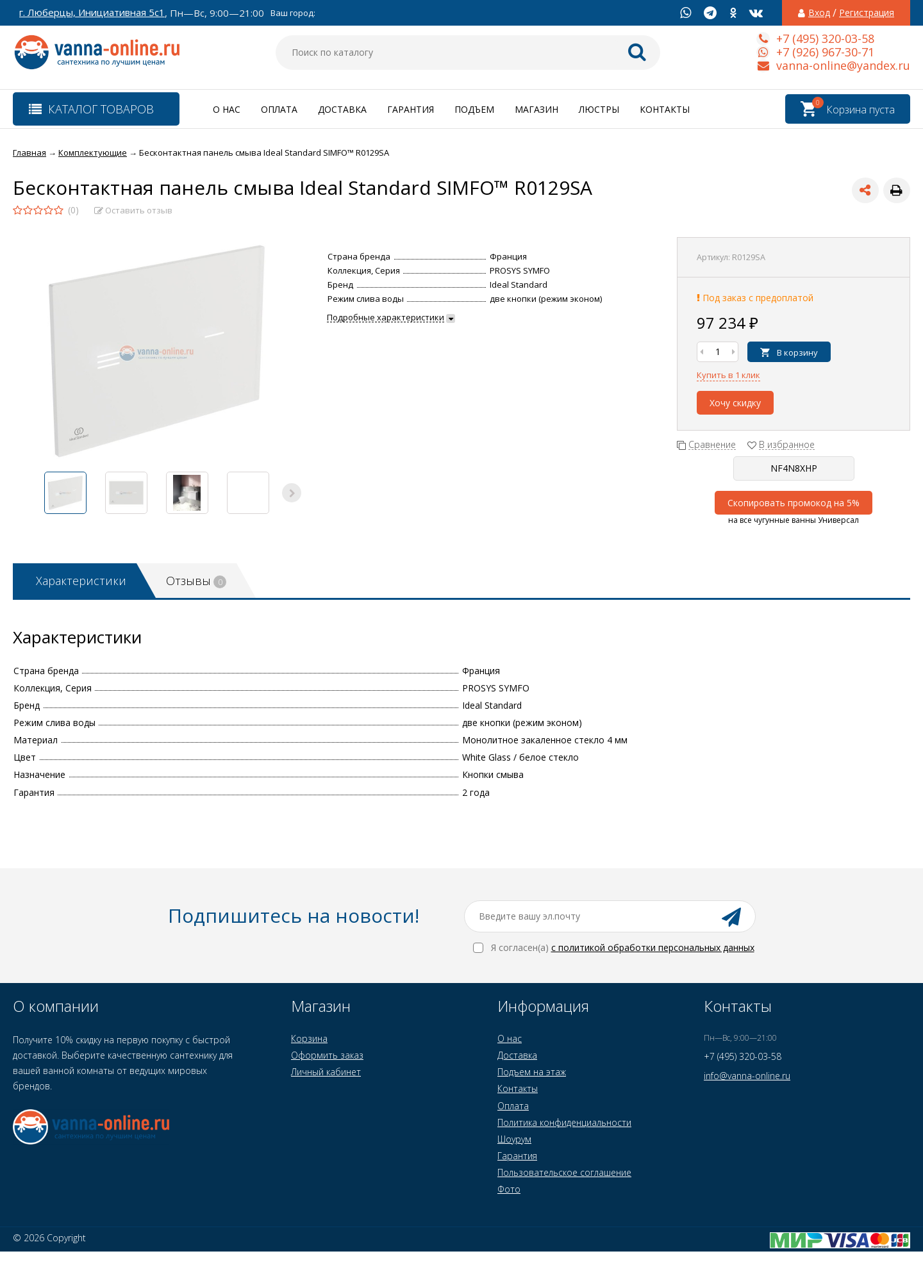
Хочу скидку (735, 403)
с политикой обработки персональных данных (652, 947)
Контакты (665, 109)
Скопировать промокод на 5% (794, 503)
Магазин (536, 109)
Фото (508, 1189)
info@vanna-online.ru (747, 1076)
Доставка (342, 109)
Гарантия (410, 109)
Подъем (474, 109)
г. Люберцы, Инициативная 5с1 (92, 12)
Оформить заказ (327, 1055)
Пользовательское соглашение (564, 1172)
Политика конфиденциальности (564, 1122)
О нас (226, 109)
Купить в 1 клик (728, 375)
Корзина (309, 1038)
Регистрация (866, 13)
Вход (819, 13)
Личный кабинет (326, 1072)
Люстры (599, 109)
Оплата (279, 109)
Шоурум (514, 1139)
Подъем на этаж (531, 1072)
